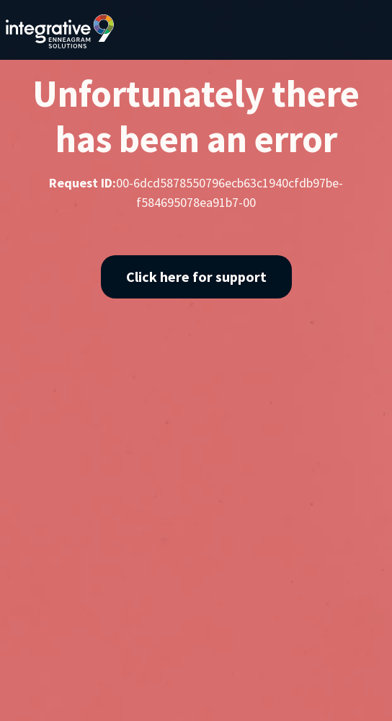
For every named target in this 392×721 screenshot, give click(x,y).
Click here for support (196, 276)
